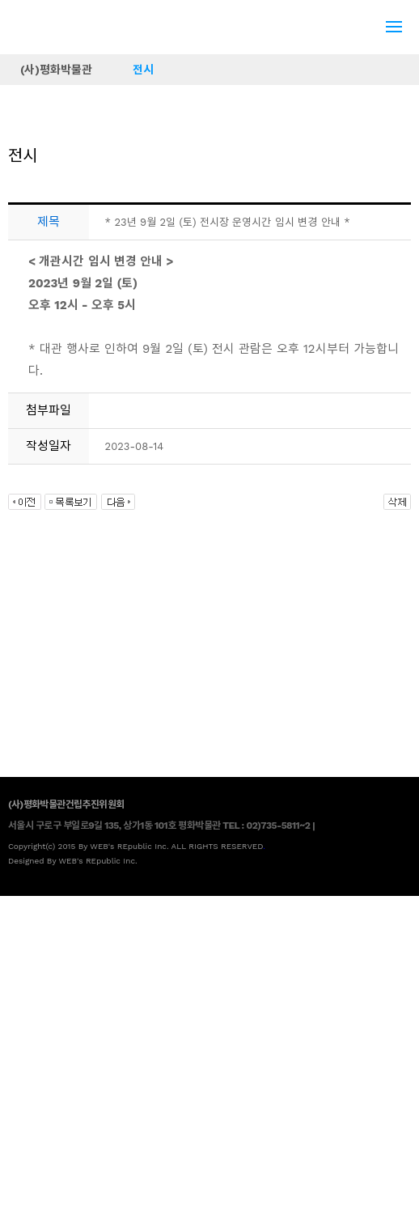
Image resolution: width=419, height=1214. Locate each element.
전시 (143, 69)
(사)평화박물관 (56, 69)
